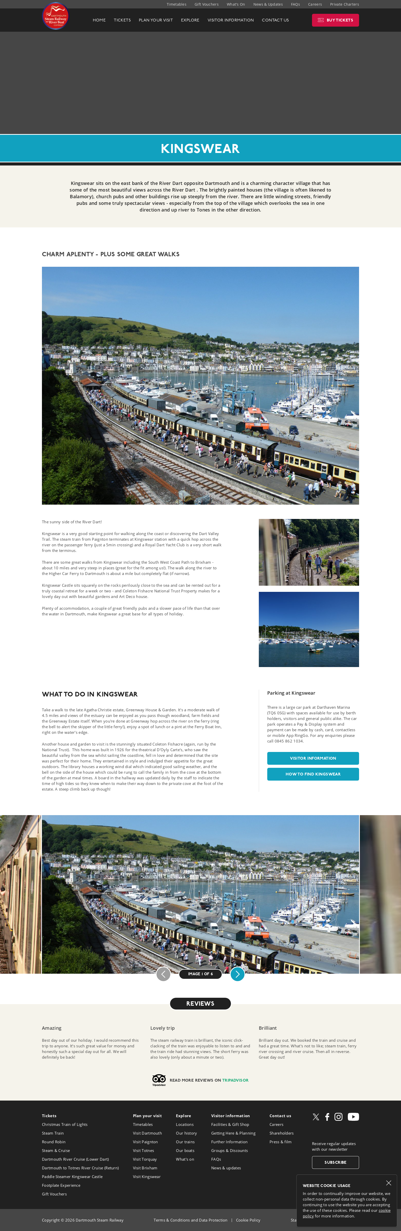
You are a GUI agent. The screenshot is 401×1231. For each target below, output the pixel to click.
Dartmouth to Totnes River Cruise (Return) (80, 1167)
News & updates (226, 1167)
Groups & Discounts (229, 1150)
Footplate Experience (61, 1185)
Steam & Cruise (56, 1150)
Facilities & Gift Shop (230, 1124)
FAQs (295, 4)
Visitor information (313, 758)
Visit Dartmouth (147, 1133)
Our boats (185, 1150)
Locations (185, 1124)
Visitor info (230, 1115)
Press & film (281, 1141)
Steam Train (53, 1133)
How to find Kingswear (313, 774)
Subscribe (336, 1162)
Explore (183, 1115)
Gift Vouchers (207, 4)
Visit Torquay (145, 1159)
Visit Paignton (145, 1141)
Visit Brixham (145, 1167)
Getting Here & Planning (233, 1133)
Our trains (185, 1141)
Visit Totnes (143, 1150)
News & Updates (268, 4)
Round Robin (53, 1141)
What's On (236, 4)
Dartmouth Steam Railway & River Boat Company (56, 16)
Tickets (49, 1115)
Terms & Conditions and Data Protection (190, 1220)
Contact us (280, 1115)
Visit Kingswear (147, 1176)
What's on (185, 1159)
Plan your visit (147, 1115)
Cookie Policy (248, 1220)
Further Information (229, 1141)
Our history (186, 1133)
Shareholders (282, 1133)
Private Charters (344, 4)
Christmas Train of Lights (65, 1124)
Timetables (176, 4)
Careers (315, 4)
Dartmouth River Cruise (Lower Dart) (75, 1159)
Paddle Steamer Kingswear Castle (72, 1176)
